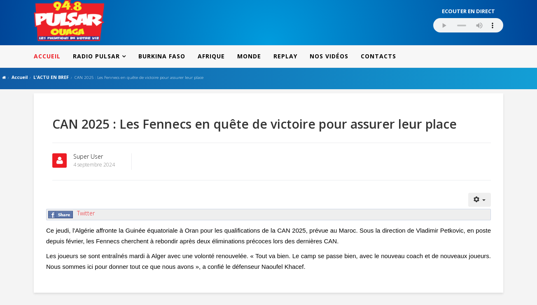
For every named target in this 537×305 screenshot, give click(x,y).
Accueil (20, 77)
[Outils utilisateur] (479, 200)
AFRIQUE (211, 56)
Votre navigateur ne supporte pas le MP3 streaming (468, 25)
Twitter (86, 213)
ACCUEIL (47, 56)
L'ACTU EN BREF (51, 77)
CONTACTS (378, 56)
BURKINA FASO (161, 56)
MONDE (249, 56)
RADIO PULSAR (96, 56)
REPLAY (285, 56)
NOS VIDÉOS (329, 56)
